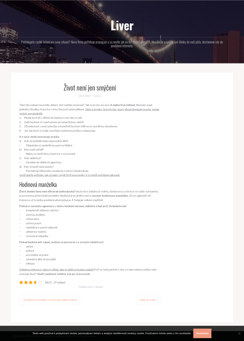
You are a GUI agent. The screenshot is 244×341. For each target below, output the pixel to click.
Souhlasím (202, 333)
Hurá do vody (147, 299)
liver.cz (97, 95)
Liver (122, 25)
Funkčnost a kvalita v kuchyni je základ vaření (50, 299)
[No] (239, 333)
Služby (99, 286)
